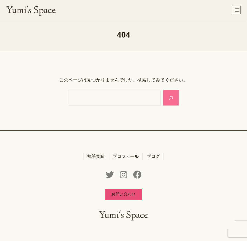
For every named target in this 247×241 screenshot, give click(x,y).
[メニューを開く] (237, 10)
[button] (123, 194)
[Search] (171, 98)
